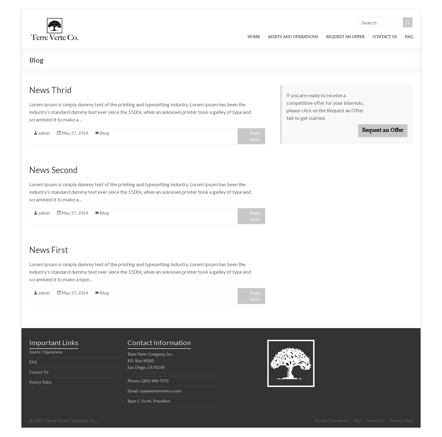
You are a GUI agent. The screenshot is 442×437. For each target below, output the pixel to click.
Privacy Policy (40, 382)
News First (48, 250)
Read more (255, 136)
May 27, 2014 (75, 133)
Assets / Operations (45, 352)
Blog (104, 133)
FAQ (409, 37)
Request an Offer (382, 130)
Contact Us (384, 37)
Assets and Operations (293, 37)
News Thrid (50, 90)
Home (253, 37)
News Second (53, 170)
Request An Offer (345, 37)
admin (44, 133)
